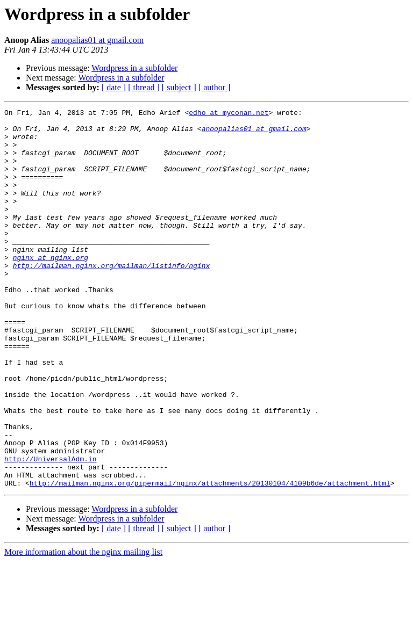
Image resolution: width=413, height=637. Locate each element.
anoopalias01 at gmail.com (97, 40)
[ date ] (114, 87)
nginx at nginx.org (50, 288)
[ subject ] (179, 87)
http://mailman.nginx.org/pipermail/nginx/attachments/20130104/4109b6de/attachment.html (210, 558)
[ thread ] (144, 87)
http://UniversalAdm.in (50, 529)
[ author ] (214, 87)
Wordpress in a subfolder (134, 68)
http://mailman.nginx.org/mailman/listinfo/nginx (111, 297)
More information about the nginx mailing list (83, 627)
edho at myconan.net (228, 114)
